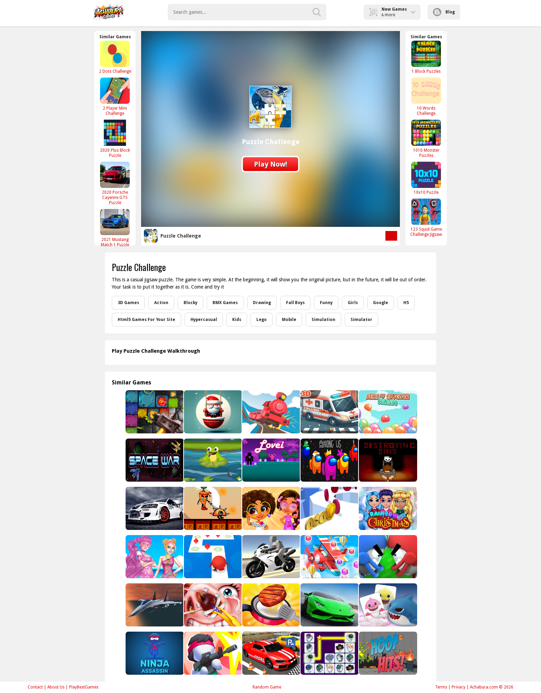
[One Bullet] (212, 653)
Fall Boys (295, 302)
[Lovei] (271, 460)
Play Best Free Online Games (109, 12)
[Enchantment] (271, 508)
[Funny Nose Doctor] (212, 605)
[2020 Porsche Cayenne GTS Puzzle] (115, 183)
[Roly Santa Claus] (212, 412)
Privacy (458, 687)
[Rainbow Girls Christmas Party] (387, 508)
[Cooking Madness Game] (271, 605)
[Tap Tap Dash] (212, 556)
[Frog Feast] (212, 460)
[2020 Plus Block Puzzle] (115, 138)
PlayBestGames (83, 687)
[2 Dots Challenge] (115, 57)
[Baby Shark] (387, 605)
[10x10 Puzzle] (426, 178)
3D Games (128, 302)
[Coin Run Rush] (329, 508)
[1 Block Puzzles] (426, 57)
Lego (261, 319)
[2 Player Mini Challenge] (115, 96)
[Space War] (154, 460)
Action (161, 302)
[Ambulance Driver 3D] (329, 412)
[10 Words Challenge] (426, 96)
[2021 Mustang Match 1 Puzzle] (115, 228)
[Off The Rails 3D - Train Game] (271, 412)
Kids (236, 319)
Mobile (289, 319)
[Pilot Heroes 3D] (329, 556)
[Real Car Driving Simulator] (271, 653)
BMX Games (225, 302)
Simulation (323, 319)
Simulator (361, 319)
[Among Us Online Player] (329, 460)
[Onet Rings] (329, 653)
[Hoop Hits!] (387, 653)
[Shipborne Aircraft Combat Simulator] (154, 605)
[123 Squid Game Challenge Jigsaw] (426, 217)
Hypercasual (203, 319)
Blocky (190, 302)
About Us (56, 687)
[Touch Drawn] (387, 556)
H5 (406, 302)
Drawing (262, 302)
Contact (35, 687)
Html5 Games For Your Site (146, 319)
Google (380, 302)
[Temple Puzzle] (154, 412)
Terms (441, 687)
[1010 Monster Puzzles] (426, 138)
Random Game (267, 687)
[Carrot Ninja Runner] (212, 508)
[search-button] (317, 12)
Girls (353, 302)
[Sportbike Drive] (271, 556)
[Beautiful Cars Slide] (154, 508)
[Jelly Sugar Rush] (387, 412)
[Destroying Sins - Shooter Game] (387, 460)
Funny (326, 302)
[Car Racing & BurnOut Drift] (329, 605)
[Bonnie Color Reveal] (154, 556)
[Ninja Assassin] (154, 653)
